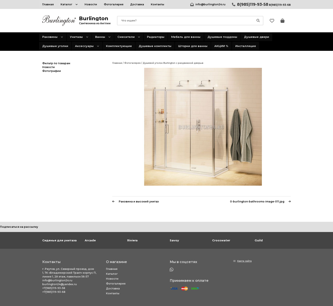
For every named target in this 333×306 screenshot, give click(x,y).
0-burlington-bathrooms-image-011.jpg (260, 201)
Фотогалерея (116, 283)
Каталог (112, 273)
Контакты (112, 293)
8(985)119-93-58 (252, 4)
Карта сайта (244, 261)
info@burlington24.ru (210, 4)
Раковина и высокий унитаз (135, 201)
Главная (111, 268)
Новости (112, 278)
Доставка (113, 288)
